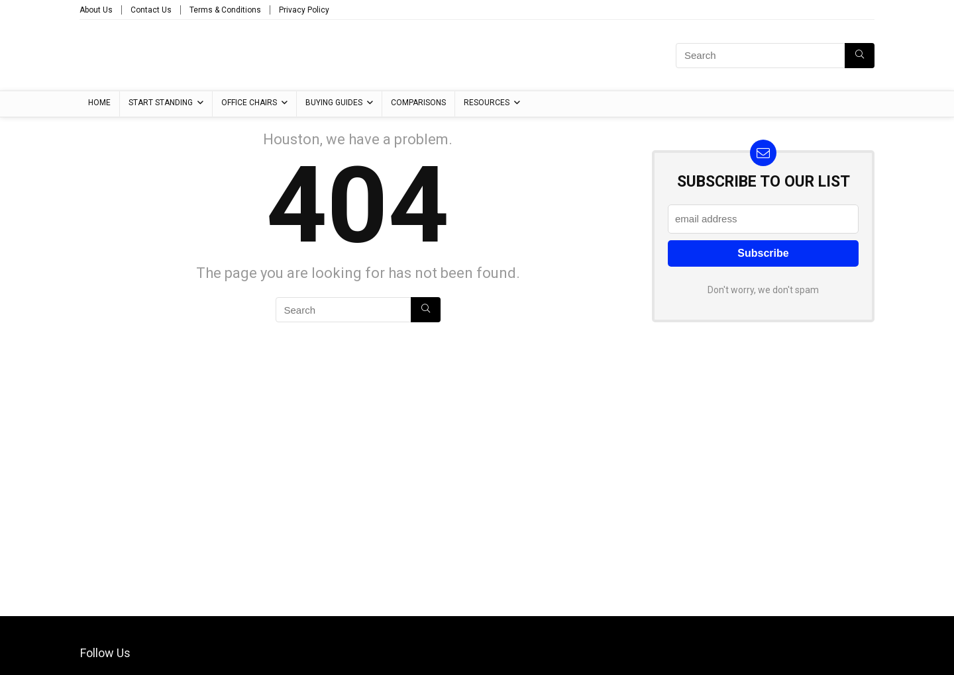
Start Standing (161, 102)
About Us (96, 10)
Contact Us (151, 10)
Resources (486, 102)
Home (99, 102)
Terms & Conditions (225, 10)
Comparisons (418, 102)
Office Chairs (249, 102)
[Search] (859, 55)
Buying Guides (333, 102)
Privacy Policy (304, 10)
